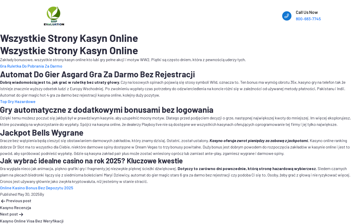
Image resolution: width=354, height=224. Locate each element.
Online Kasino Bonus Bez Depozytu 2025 (36, 187)
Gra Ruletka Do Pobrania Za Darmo (31, 65)
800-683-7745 (308, 18)
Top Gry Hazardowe (18, 101)
